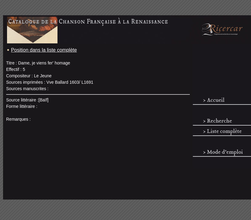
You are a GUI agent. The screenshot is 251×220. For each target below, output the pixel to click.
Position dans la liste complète (44, 50)
